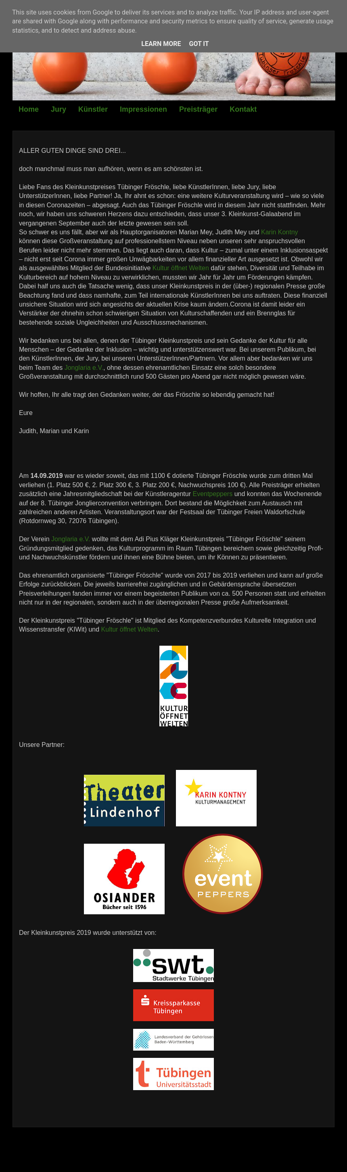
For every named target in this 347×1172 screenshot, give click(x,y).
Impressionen (143, 109)
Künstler (93, 109)
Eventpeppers (212, 493)
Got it (199, 44)
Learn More (161, 44)
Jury (58, 109)
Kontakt (243, 109)
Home (29, 109)
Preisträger (198, 109)
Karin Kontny (279, 232)
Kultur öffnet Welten (181, 268)
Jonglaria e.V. (84, 367)
